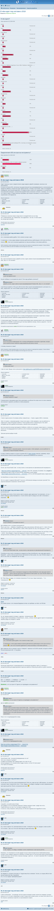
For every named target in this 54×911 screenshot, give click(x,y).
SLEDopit (7, 395)
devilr (2, 601)
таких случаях (32, 453)
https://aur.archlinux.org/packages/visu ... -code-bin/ (14, 470)
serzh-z (6, 340)
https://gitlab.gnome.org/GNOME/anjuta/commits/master (36, 369)
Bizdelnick (7, 520)
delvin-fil (2, 589)
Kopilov (6, 447)
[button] (53, 16)
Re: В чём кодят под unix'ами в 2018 (12, 212)
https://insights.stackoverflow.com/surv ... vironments (14, 474)
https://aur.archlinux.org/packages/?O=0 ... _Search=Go (14, 744)
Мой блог (3, 224)
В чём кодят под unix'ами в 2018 (13, 11)
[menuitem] (2, 6)
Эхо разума (3, 503)
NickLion (7, 274)
